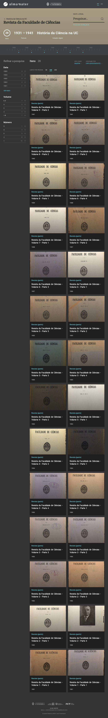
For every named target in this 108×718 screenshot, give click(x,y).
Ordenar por (91, 61)
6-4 (5, 101)
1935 (5, 71)
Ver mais (7, 91)
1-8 (5, 115)
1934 (5, 75)
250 (55, 70)
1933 (5, 78)
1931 (5, 86)
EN (102, 4)
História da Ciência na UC (15, 19)
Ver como (78, 61)
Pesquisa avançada (81, 25)
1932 (5, 82)
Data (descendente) (94, 62)
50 (46, 70)
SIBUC (54, 713)
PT (98, 4)
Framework (62, 713)
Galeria (78, 62)
